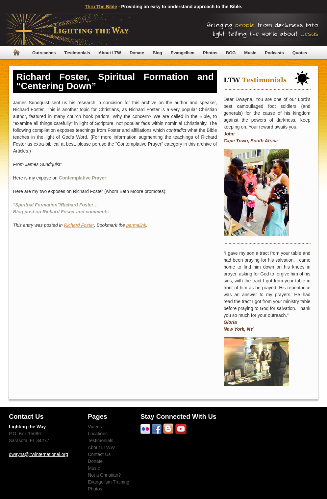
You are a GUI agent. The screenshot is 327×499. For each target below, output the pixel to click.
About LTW (110, 52)
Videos (95, 426)
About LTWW (101, 447)
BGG (231, 52)
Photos (210, 52)
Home (16, 52)
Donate (137, 52)
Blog (157, 52)
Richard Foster (79, 225)
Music (250, 52)
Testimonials (77, 52)
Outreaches (44, 52)
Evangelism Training (108, 482)
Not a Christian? (104, 475)
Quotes (299, 52)
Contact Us (99, 454)
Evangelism (182, 52)
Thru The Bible (101, 6)
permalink (136, 225)
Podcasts (274, 52)
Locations (98, 433)
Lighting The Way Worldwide (72, 29)
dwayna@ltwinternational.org (38, 454)
